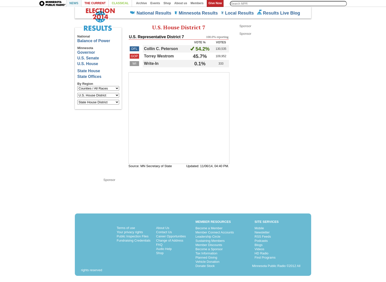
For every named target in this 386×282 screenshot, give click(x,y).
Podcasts (261, 241)
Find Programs (265, 257)
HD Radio (261, 253)
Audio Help (164, 249)
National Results (150, 13)
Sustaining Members (210, 241)
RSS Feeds (263, 236)
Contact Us (164, 232)
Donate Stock (205, 266)
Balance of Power (93, 41)
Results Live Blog (278, 13)
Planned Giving (206, 257)
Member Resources (213, 222)
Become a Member (209, 228)
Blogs (259, 245)
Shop (159, 253)
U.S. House (87, 64)
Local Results (237, 13)
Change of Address (169, 240)
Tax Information (206, 253)
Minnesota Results (196, 13)
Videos (259, 249)
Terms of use (126, 228)
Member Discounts (208, 245)
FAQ (159, 245)
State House (88, 71)
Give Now (215, 3)
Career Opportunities (171, 236)
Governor (86, 52)
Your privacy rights (130, 232)
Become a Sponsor (209, 249)
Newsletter (262, 232)
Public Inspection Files (132, 236)
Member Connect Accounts (214, 232)
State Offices (89, 76)
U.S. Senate (88, 58)
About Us (162, 228)
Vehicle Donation (207, 262)
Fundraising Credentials (133, 240)
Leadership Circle (207, 236)
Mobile (259, 228)
